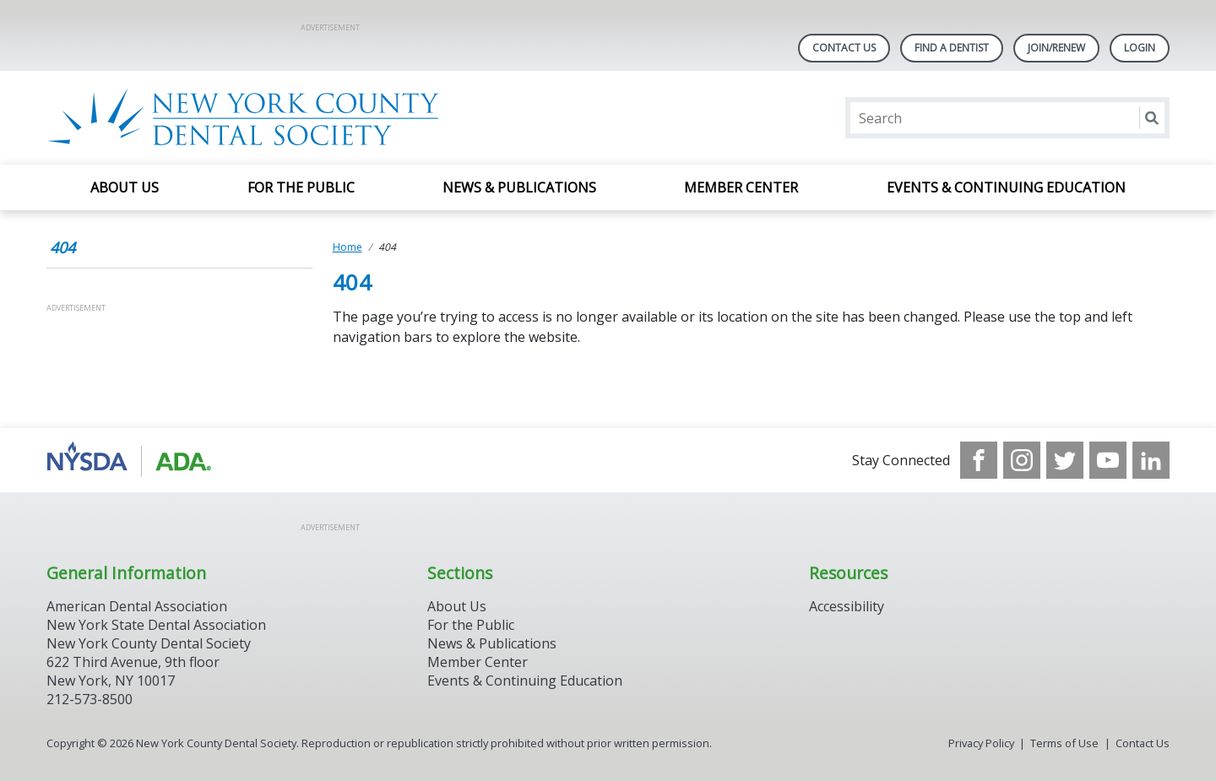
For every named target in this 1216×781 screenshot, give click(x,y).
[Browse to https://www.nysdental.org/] (132, 460)
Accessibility (846, 606)
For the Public (301, 187)
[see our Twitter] (1064, 460)
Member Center (741, 187)
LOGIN (1139, 48)
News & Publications (519, 187)
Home (347, 247)
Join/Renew (1056, 48)
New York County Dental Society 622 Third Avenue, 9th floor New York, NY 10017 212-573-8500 (148, 671)
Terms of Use (1064, 743)
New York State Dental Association (156, 625)
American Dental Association (136, 606)
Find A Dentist (952, 48)
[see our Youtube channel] (1107, 460)
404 (62, 247)
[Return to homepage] (264, 118)
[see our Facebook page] (978, 460)
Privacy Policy (981, 743)
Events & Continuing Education (1006, 187)
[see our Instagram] (1021, 460)
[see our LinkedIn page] (1151, 460)
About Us (124, 187)
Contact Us (844, 48)
